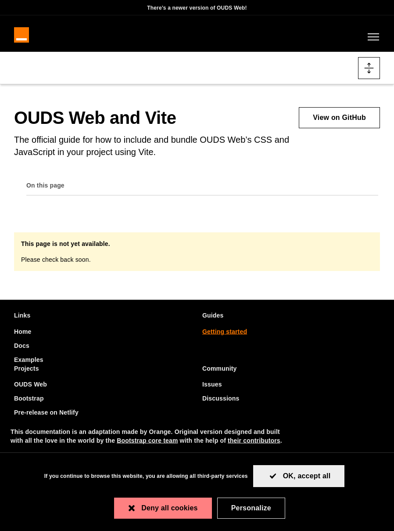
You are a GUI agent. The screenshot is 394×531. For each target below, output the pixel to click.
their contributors (254, 440)
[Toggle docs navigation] (369, 72)
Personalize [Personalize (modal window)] (251, 508)
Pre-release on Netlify (46, 412)
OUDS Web (30, 384)
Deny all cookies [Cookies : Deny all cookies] (169, 508)
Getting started (224, 331)
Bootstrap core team (147, 440)
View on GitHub (339, 122)
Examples (28, 359)
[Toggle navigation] (371, 40)
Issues (212, 384)
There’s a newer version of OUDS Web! (197, 8)
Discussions (220, 398)
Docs (21, 345)
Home (23, 331)
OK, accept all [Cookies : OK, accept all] (307, 476)
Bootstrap (29, 398)
